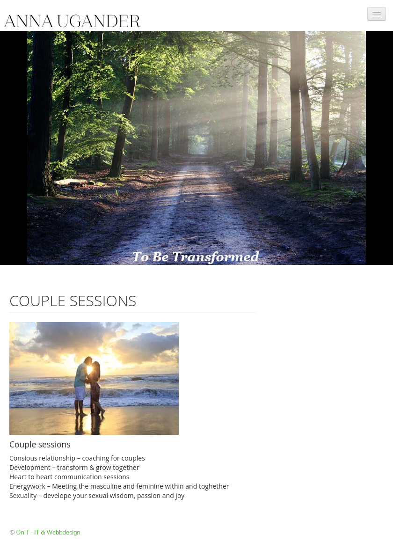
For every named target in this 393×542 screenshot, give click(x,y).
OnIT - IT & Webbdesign (48, 532)
